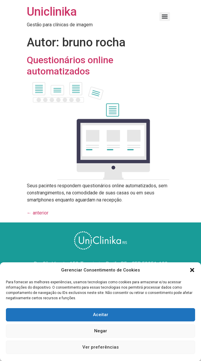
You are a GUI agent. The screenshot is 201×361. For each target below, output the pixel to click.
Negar (100, 332)
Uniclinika (52, 12)
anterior (37, 213)
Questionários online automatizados (70, 65)
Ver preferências (100, 349)
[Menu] (164, 16)
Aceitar (100, 316)
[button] (192, 272)
